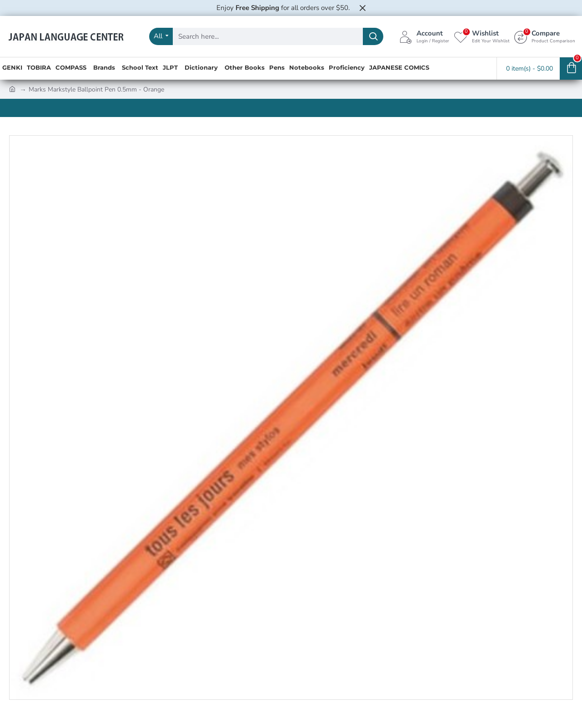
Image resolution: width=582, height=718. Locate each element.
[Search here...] (373, 36)
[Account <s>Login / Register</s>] (424, 36)
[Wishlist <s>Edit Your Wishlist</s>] (482, 36)
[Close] (362, 7)
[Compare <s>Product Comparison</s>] (544, 36)
